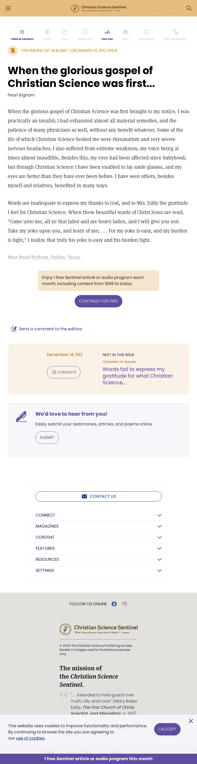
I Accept (167, 729)
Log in (168, 8)
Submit (47, 437)
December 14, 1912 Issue (94, 51)
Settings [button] (45, 570)
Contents (63, 372)
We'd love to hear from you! (71, 414)
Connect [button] (45, 515)
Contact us (98, 496)
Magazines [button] (47, 526)
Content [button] (45, 537)
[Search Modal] (189, 8)
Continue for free (98, 301)
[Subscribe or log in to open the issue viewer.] (146, 35)
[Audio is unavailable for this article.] (47, 35)
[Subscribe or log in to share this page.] (65, 35)
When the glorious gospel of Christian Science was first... (81, 77)
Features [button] (45, 548)
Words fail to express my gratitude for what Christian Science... (138, 376)
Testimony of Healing (44, 51)
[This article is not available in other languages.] (175, 35)
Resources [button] (47, 559)
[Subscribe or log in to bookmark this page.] (85, 35)
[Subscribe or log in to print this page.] (126, 35)
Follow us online (88, 604)
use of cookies (30, 738)
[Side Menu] (8, 8)
